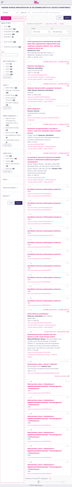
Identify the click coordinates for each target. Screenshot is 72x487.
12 (30, 251)
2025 (9, 66)
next (63, 482)
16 (30, 298)
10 (31, 228)
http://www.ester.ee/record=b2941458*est (39, 282)
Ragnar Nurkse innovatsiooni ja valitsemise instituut (12, 122)
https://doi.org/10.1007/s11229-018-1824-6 (38, 97)
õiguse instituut (12, 133)
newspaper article (11, 32)
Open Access (10, 42)
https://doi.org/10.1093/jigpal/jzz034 (37, 75)
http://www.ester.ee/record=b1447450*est (39, 393)
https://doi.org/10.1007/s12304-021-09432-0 (39, 323)
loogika (10, 161)
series (6, 179)
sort (52, 28)
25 (31, 462)
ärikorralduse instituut (12, 129)
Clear (60, 18)
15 (30, 286)
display (33, 28)
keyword (6, 196)
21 (30, 397)
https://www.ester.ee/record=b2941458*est (39, 193)
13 (30, 263)
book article (9, 34)
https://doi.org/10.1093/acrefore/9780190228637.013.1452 (43, 373)
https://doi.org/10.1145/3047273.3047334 (38, 352)
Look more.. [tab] (51, 24)
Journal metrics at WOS (34, 79)
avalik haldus (11, 159)
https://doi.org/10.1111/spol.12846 (36, 177)
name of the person (10, 188)
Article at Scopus (50, 77)
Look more (7, 77)
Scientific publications (12, 47)
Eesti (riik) (10, 169)
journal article (10, 29)
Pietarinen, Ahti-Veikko (13, 92)
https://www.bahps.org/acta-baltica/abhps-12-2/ (40, 235)
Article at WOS (48, 79)
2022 (9, 74)
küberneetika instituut (12, 141)
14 (30, 275)
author (6, 85)
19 (30, 361)
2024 (9, 69)
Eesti (9, 156)
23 (31, 430)
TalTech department (10, 116)
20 (31, 381)
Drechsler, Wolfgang (12, 104)
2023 (9, 72)
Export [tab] (62, 24)
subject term (8, 153)
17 (30, 310)
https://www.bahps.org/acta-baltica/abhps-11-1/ (40, 207)
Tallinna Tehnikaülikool (13, 165)
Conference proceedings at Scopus (38, 355)
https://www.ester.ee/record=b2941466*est (39, 196)
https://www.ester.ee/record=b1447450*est (39, 409)
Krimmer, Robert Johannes (11, 99)
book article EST (50, 332)
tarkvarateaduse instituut (13, 136)
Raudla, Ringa (12, 95)
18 (30, 332)
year (2, 52)
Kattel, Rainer (12, 88)
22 (31, 414)
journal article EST (50, 62)
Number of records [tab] (34, 24)
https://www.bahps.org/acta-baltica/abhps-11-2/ (40, 221)
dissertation (9, 37)
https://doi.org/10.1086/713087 (35, 144)
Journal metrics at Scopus (35, 77)
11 (30, 240)
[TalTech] (36, 2)
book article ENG (63, 332)
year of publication (10, 61)
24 (31, 446)
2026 (9, 64)
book (7, 26)
